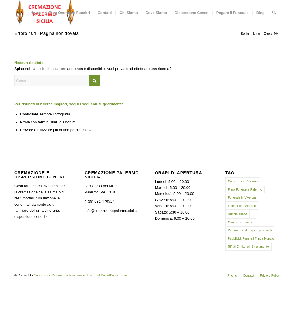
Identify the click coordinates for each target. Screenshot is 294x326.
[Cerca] (274, 13)
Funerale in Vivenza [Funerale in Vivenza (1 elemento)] (242, 197)
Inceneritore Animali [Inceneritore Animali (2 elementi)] (242, 205)
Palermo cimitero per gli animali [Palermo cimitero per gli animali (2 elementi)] (250, 230)
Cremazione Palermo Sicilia (53, 275)
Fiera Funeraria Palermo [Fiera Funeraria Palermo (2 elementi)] (245, 189)
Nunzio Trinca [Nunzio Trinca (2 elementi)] (237, 214)
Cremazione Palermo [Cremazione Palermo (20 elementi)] (243, 181)
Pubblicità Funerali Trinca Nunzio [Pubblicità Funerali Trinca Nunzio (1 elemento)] (251, 238)
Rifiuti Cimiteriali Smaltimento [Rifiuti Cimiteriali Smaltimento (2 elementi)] (248, 246)
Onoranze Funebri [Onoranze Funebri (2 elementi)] (241, 222)
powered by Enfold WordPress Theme (102, 275)
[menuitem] (36, 13)
